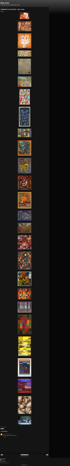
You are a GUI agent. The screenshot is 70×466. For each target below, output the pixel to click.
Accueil (25, 454)
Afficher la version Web (24, 456)
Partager (2, 428)
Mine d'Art (5, 3)
